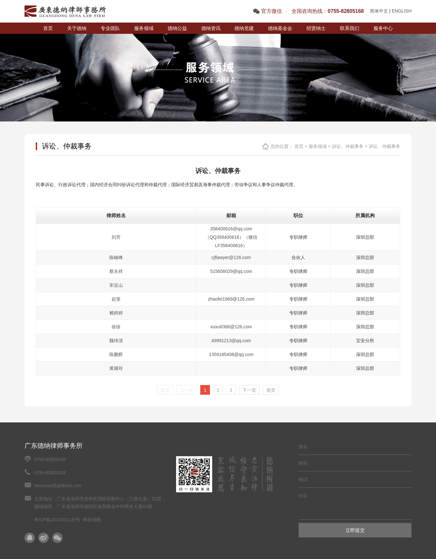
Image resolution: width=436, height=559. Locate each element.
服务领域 (144, 28)
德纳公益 (177, 28)
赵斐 (116, 299)
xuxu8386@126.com (231, 326)
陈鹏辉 (116, 354)
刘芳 (116, 237)
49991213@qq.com (231, 340)
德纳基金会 (280, 28)
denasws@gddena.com (58, 485)
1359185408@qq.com (231, 354)
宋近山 (116, 285)
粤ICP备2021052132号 (57, 519)
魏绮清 (116, 340)
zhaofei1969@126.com (231, 299)
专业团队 (110, 28)
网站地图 (92, 519)
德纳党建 (244, 28)
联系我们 (349, 28)
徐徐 (116, 326)
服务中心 (383, 28)
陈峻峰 (116, 257)
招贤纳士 (316, 28)
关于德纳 (76, 28)
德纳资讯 (211, 28)
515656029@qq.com (231, 271)
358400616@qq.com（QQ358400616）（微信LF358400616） (231, 237)
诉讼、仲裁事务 (347, 146)
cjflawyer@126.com (231, 257)
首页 (48, 28)
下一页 (249, 390)
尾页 (270, 390)
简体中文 (379, 11)
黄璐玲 (116, 368)
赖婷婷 (116, 312)
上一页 (186, 390)
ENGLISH (401, 11)
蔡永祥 (116, 271)
